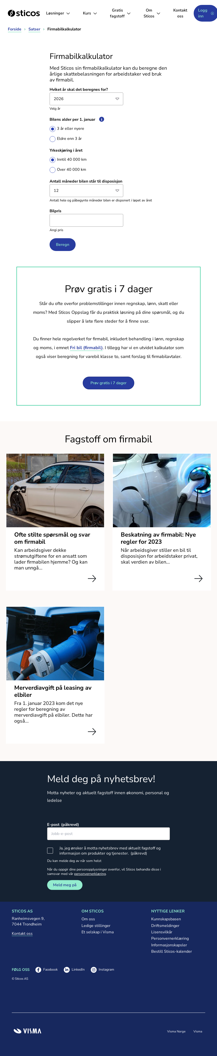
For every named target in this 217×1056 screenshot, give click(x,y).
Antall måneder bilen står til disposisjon (86, 181)
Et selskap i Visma (97, 932)
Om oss (88, 919)
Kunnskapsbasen (166, 919)
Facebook (46, 970)
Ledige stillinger (95, 925)
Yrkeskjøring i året (66, 150)
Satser (34, 29)
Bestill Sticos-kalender (171, 951)
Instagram (102, 970)
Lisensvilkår (161, 932)
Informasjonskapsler (169, 945)
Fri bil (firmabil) (86, 348)
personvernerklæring (90, 873)
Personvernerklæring (170, 938)
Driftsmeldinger (165, 925)
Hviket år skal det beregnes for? (79, 89)
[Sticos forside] (24, 13)
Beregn (62, 244)
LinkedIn (74, 970)
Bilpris (55, 211)
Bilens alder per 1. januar (78, 119)
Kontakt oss (180, 13)
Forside (14, 29)
